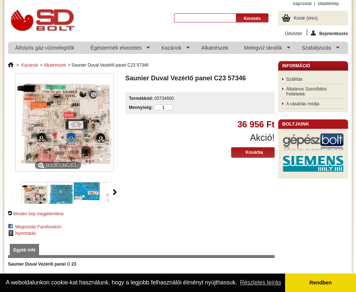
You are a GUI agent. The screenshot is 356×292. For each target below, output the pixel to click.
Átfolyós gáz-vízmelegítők (45, 48)
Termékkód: (141, 98)
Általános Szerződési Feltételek (306, 91)
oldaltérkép (328, 3)
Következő (114, 192)
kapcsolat (302, 3)
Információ (296, 65)
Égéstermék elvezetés (116, 49)
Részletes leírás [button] (260, 282)
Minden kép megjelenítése (38, 213)
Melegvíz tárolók (263, 49)
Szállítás (294, 79)
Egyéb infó (24, 250)
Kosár (306, 18)
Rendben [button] (320, 282)
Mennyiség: (141, 107)
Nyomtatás (25, 233)
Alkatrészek (214, 48)
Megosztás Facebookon (38, 226)
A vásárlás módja (302, 103)
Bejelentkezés (329, 33)
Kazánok (172, 49)
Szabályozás (316, 49)
